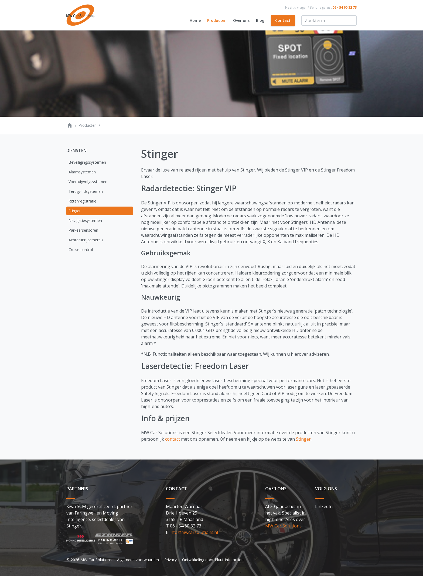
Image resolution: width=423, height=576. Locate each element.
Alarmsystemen (82, 171)
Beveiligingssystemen (87, 162)
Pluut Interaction (229, 559)
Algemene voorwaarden (138, 559)
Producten (217, 20)
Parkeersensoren (83, 230)
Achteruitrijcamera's (86, 239)
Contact (283, 20)
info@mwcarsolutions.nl (193, 532)
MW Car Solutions (283, 526)
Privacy (170, 559)
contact (172, 439)
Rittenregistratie (82, 201)
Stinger (75, 210)
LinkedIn (324, 506)
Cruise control (81, 249)
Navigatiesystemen (85, 220)
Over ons (241, 20)
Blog (260, 20)
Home (195, 20)
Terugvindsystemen (86, 191)
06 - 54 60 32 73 (344, 7)
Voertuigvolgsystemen (88, 181)
